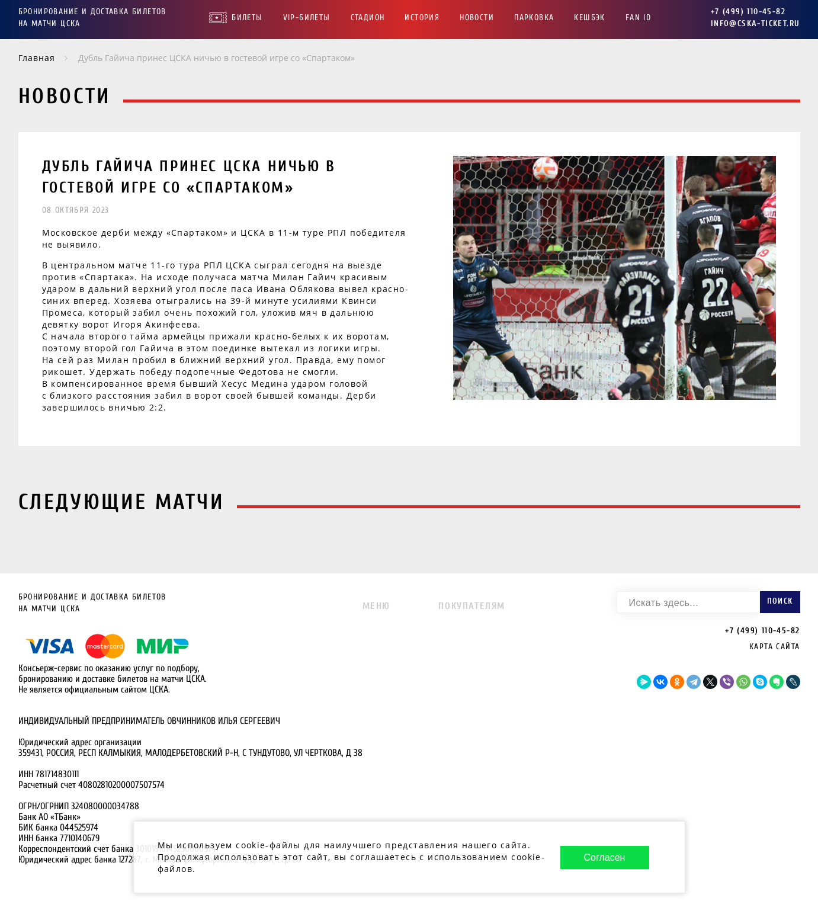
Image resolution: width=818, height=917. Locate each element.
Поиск (780, 601)
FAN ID (638, 17)
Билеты (247, 17)
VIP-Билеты (307, 17)
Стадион (368, 17)
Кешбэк (589, 17)
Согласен (604, 857)
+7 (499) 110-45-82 (748, 12)
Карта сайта (774, 647)
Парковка (534, 17)
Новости (477, 17)
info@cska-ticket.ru (755, 23)
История (422, 17)
